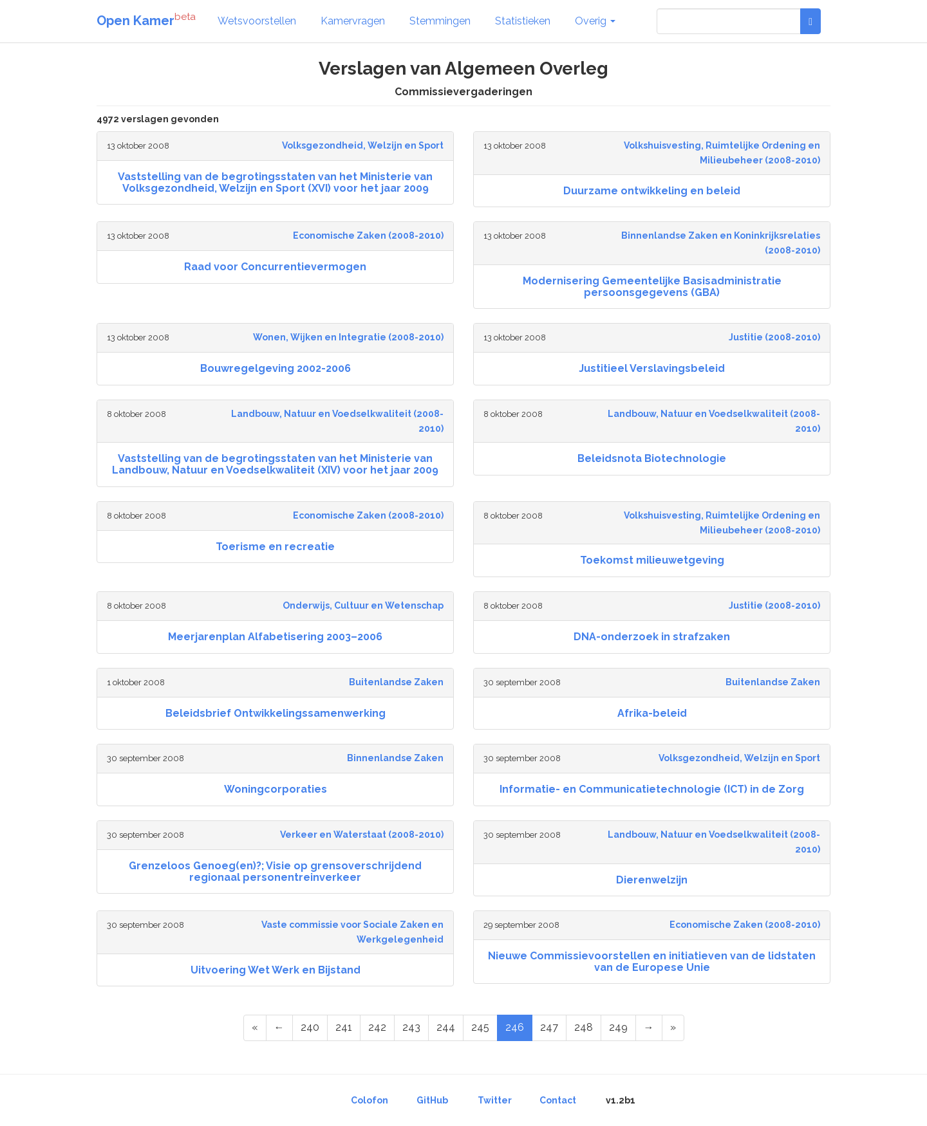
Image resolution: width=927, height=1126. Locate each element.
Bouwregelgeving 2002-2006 (275, 368)
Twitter (495, 1100)
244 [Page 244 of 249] (445, 1027)
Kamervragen (353, 21)
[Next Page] (648, 1028)
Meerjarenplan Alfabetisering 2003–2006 (275, 637)
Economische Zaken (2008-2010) (368, 235)
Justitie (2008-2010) (774, 337)
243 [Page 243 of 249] (411, 1027)
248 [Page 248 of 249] (583, 1027)
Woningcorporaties (275, 789)
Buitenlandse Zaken (396, 682)
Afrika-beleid (652, 713)
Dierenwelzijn (652, 880)
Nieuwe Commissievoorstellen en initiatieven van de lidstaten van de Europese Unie (652, 962)
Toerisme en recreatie (275, 546)
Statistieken (522, 21)
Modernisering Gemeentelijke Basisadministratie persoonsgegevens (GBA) (652, 287)
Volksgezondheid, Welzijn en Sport (363, 145)
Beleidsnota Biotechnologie (651, 458)
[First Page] (255, 1028)
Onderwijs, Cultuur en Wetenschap (363, 605)
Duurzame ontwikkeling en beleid (651, 191)
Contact (557, 1100)
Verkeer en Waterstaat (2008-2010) (362, 834)
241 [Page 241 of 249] (343, 1027)
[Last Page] (673, 1028)
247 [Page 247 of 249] (549, 1027)
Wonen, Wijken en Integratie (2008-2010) (348, 337)
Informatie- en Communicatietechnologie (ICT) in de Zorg (652, 789)
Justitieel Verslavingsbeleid (652, 368)
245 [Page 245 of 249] (480, 1027)
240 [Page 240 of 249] (310, 1027)
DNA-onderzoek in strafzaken (652, 637)
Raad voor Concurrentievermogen (275, 267)
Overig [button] (595, 21)
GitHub (432, 1100)
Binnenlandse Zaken (395, 758)
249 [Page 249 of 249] (618, 1027)
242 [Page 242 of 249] (377, 1027)
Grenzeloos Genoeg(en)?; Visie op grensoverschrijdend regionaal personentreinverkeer (275, 871)
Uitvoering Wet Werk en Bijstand (275, 970)
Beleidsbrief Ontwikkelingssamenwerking (275, 713)
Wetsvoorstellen (257, 21)
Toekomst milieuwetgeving (652, 560)
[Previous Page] (279, 1028)
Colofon (369, 1100)
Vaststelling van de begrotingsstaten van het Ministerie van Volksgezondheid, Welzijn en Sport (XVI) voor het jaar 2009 (275, 182)
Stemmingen (440, 21)
